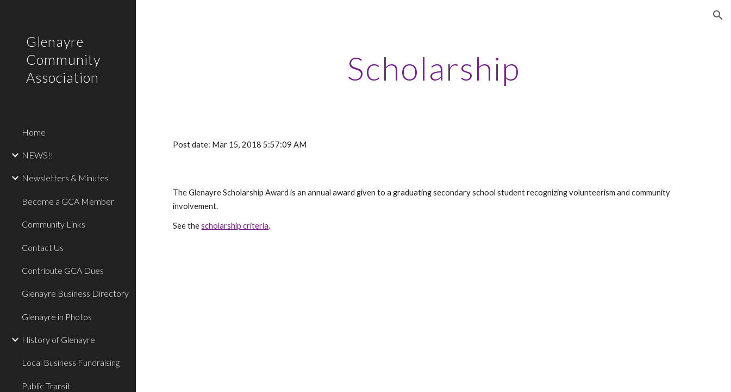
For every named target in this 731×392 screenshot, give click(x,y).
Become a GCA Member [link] (68, 201)
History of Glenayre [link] (58, 339)
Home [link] (34, 132)
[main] (433, 68)
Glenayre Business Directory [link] (75, 293)
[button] (718, 15)
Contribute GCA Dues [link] (63, 270)
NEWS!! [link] (37, 155)
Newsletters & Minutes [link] (65, 178)
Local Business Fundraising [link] (71, 362)
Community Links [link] (53, 224)
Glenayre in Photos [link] (57, 316)
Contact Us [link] (43, 247)
